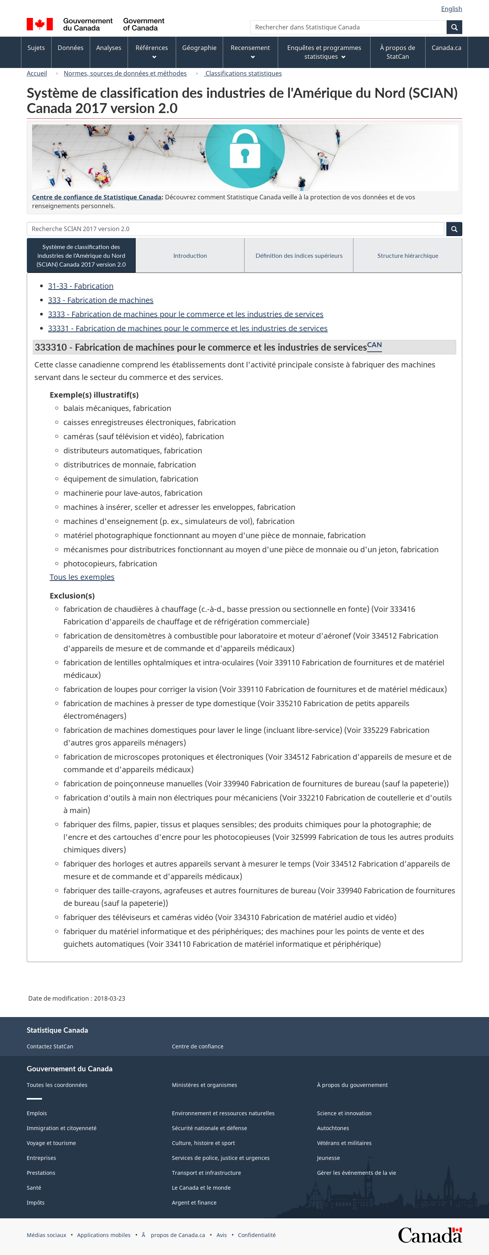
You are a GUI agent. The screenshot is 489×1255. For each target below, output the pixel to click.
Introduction (190, 255)
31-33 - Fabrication (80, 286)
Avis (222, 1235)
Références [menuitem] (152, 51)
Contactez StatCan (50, 1046)
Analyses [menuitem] (108, 48)
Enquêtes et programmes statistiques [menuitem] (324, 52)
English (451, 9)
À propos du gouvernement (352, 1084)
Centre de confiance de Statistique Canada (97, 197)
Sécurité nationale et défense (209, 1128)
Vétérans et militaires (344, 1143)
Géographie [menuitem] (199, 48)
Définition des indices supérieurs (299, 255)
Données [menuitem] (71, 48)
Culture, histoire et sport (203, 1143)
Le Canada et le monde (201, 1187)
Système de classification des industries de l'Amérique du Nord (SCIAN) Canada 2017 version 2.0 (81, 255)
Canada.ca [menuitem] (446, 48)
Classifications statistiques (243, 73)
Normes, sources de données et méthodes (125, 73)
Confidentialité (257, 1235)
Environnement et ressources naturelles (223, 1113)
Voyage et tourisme (51, 1143)
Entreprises (41, 1157)
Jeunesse (328, 1157)
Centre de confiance (197, 1046)
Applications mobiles (104, 1235)
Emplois (37, 1113)
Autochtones (333, 1128)
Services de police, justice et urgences (221, 1157)
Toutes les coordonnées (57, 1084)
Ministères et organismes (204, 1084)
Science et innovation (344, 1113)
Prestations (41, 1172)
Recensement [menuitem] (250, 51)
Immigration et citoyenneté (62, 1128)
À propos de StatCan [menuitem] (397, 52)
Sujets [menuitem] (36, 48)
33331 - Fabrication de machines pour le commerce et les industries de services (188, 328)
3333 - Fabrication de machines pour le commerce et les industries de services (186, 314)
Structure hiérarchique (407, 255)
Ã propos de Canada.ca (173, 1235)
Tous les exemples (82, 577)
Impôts (36, 1202)
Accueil (37, 73)
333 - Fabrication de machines (101, 300)
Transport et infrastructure (206, 1172)
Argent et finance (194, 1202)
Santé (34, 1187)
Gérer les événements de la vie (356, 1172)
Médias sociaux (46, 1235)
